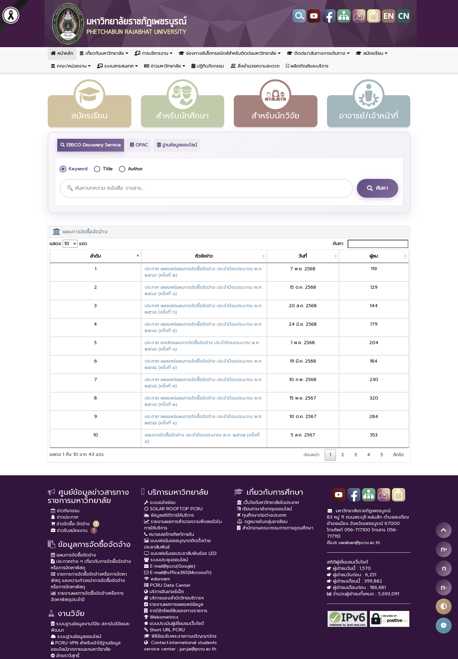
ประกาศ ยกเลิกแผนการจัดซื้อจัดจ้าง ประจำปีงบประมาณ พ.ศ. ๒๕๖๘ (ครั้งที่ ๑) (150, 317)
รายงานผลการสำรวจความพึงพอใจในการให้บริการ (183, 461)
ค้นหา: (370, 244)
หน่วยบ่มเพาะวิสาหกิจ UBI (77, 604)
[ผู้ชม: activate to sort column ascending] (387, 256)
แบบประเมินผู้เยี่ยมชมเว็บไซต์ (174, 559)
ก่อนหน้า (311, 391)
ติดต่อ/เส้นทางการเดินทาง (318, 53)
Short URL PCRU (164, 566)
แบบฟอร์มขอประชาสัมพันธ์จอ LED (180, 489)
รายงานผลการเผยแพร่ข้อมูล (173, 540)
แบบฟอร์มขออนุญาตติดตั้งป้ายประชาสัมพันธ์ (177, 480)
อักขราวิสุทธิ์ (65, 592)
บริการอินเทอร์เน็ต (164, 528)
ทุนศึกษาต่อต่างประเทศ (261, 451)
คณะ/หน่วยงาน (71, 66)
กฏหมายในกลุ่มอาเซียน (262, 458)
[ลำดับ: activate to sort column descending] (61, 256)
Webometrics (161, 553)
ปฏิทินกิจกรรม (207, 66)
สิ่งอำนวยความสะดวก (255, 66)
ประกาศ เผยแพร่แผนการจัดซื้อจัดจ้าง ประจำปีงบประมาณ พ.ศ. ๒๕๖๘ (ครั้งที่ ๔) (152, 329)
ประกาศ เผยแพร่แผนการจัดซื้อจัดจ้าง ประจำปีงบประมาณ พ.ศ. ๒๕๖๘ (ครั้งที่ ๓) (152, 341)
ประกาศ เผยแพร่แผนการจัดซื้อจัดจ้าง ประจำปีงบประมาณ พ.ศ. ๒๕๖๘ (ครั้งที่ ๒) (152, 353)
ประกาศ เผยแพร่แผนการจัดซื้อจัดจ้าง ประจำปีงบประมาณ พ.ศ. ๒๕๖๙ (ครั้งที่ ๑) (152, 281)
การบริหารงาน (153, 53)
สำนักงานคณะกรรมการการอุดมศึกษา (275, 464)
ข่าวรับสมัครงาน (69, 467)
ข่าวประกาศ (64, 453)
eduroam (157, 515)
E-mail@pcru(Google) (169, 502)
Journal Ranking (70, 623)
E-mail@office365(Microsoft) (178, 509)
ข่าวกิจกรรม (65, 447)
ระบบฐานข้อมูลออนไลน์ (76, 573)
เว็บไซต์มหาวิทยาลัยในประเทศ (268, 439)
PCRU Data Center (167, 521)
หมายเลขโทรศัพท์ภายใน (169, 470)
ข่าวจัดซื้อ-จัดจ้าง (70, 460)
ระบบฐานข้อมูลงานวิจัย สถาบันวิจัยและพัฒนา (90, 563)
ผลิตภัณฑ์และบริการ (307, 66)
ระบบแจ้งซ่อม (160, 439)
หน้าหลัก (62, 53)
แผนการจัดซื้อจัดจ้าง (73, 491)
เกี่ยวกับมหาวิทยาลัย (104, 53)
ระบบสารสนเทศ (117, 66)
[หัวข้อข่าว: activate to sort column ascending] (197, 256)
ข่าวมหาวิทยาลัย (164, 66)
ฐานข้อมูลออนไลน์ (177, 145)
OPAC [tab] (139, 145)
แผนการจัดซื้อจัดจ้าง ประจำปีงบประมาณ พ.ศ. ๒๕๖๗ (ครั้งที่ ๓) (136, 377)
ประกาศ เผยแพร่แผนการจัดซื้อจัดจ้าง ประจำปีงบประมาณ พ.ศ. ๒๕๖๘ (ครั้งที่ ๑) (152, 365)
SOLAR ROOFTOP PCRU (173, 445)
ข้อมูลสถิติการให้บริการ (169, 451)
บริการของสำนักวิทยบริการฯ (174, 534)
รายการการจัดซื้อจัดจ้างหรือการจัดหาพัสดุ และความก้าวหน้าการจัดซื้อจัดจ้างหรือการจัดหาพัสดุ (89, 517)
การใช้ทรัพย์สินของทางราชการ (175, 547)
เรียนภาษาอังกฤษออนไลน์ (264, 445)
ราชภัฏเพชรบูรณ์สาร (73, 611)
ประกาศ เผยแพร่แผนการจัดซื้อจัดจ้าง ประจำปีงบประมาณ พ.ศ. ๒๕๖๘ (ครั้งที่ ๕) (152, 305)
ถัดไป (398, 391)
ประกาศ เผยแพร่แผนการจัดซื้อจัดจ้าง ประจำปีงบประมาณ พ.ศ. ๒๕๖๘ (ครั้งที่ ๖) (152, 293)
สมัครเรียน (371, 53)
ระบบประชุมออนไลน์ (166, 496)
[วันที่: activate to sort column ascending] (343, 256)
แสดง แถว (68, 244)
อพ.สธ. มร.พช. (68, 598)
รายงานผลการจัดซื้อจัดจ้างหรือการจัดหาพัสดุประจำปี (87, 532)
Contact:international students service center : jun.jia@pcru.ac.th (180, 582)
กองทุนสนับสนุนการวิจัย (77, 617)
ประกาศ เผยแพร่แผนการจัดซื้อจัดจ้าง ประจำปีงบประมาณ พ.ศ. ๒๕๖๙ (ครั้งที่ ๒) (152, 269)
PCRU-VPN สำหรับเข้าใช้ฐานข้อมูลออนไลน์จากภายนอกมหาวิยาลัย (86, 582)
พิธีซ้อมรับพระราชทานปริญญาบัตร (180, 572)
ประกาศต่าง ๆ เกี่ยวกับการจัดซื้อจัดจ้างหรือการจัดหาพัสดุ (91, 500)
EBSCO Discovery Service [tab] (90, 145)
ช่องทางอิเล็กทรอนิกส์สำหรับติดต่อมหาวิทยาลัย (230, 53)
